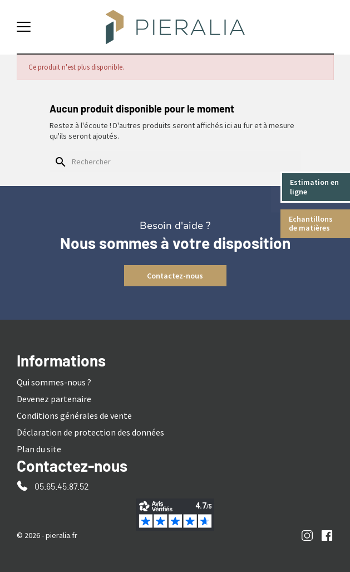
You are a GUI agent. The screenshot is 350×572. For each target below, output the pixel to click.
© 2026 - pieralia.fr (47, 535)
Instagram (307, 535)
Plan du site (39, 448)
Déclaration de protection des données (90, 432)
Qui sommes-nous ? (54, 382)
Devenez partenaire (54, 398)
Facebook (327, 535)
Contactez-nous (175, 276)
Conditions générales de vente (74, 415)
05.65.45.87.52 (61, 486)
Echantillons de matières (311, 223)
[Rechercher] (175, 161)
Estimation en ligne (315, 187)
